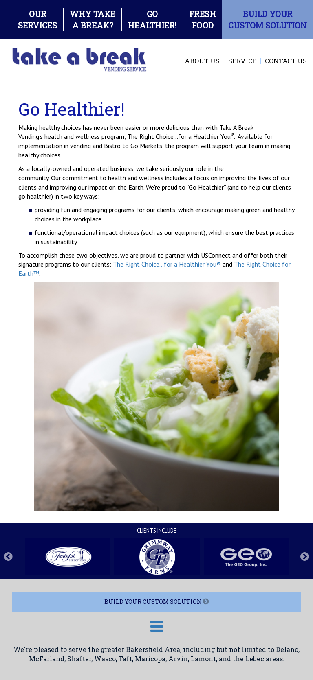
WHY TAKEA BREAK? (92, 20)
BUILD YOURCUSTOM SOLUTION (267, 20)
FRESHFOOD (202, 20)
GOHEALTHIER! (152, 20)
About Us (202, 61)
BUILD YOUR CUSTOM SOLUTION (156, 602)
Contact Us (286, 61)
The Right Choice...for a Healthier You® (167, 264)
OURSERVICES (37, 20)
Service (242, 61)
